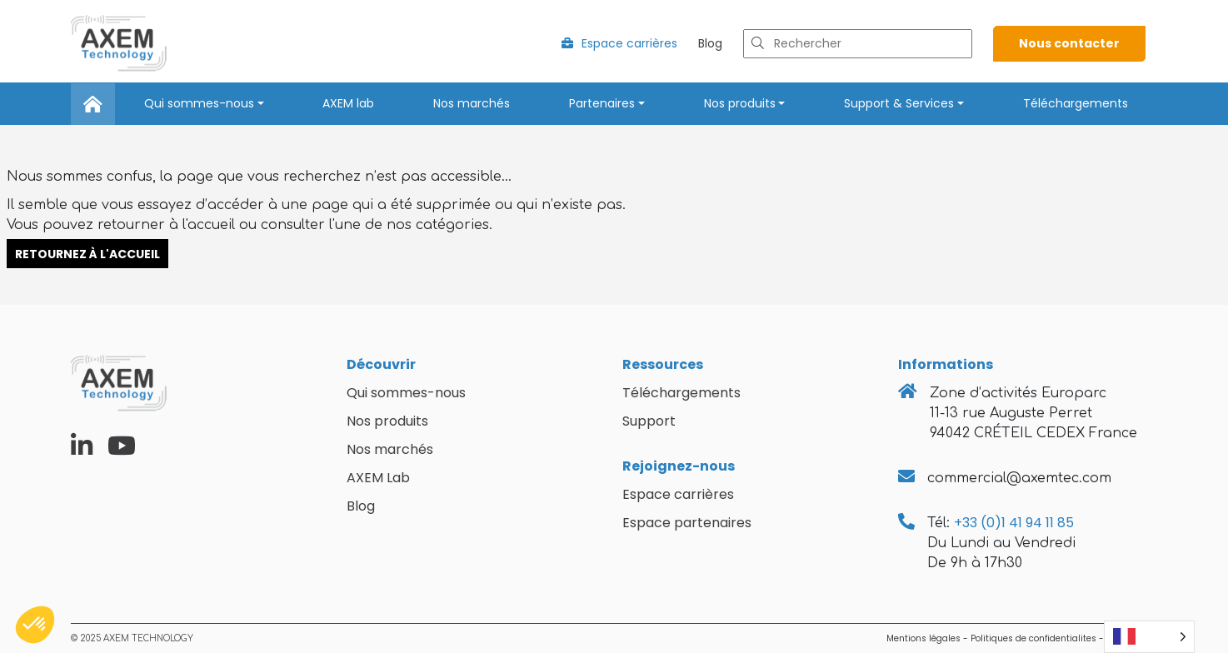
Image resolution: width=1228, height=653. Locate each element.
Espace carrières (619, 43)
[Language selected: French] (1149, 637)
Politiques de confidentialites (1033, 638)
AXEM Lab (378, 477)
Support (649, 421)
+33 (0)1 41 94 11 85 (1014, 522)
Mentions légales (923, 638)
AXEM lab (348, 103)
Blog (710, 43)
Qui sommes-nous (199, 103)
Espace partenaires (686, 522)
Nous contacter (1069, 43)
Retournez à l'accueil (87, 253)
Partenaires (602, 103)
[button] (35, 625)
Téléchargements (1075, 103)
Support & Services (899, 103)
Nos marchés (471, 103)
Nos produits (740, 103)
